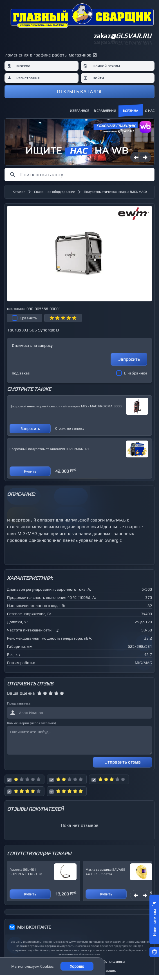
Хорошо (77, 966)
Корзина (130, 111)
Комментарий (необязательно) (31, 723)
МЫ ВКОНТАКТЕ (34, 927)
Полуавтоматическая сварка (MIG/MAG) (115, 192)
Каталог (19, 192)
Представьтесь (18, 703)
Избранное (79, 111)
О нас (149, 111)
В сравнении (105, 111)
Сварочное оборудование (54, 192)
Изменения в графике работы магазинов (48, 55)
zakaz (122, 36)
